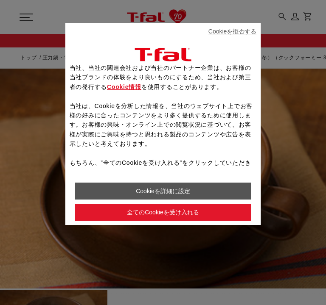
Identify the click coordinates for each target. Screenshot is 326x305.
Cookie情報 (124, 86)
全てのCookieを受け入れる (163, 212)
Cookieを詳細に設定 (163, 191)
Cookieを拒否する (232, 31)
